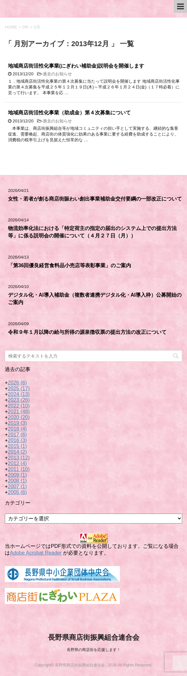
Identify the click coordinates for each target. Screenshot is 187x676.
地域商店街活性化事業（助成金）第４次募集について (69, 112)
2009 (17, 475)
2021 (19, 411)
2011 (19, 469)
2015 (17, 446)
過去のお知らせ (57, 73)
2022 (19, 405)
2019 (17, 423)
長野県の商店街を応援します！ (94, 649)
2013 (19, 457)
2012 (17, 463)
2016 (17, 440)
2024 (19, 394)
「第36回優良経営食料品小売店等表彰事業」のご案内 (69, 265)
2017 (17, 434)
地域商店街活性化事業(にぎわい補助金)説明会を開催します (76, 66)
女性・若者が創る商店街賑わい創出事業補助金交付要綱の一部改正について (95, 199)
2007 (17, 486)
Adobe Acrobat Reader (36, 553)
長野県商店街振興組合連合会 (93, 637)
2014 (17, 452)
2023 (19, 400)
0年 (25, 27)
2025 (19, 388)
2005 (17, 492)
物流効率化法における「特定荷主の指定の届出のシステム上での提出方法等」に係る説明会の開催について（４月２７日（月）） (92, 232)
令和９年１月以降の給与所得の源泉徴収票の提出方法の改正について (87, 332)
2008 (17, 480)
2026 (17, 382)
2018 (17, 429)
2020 (19, 417)
